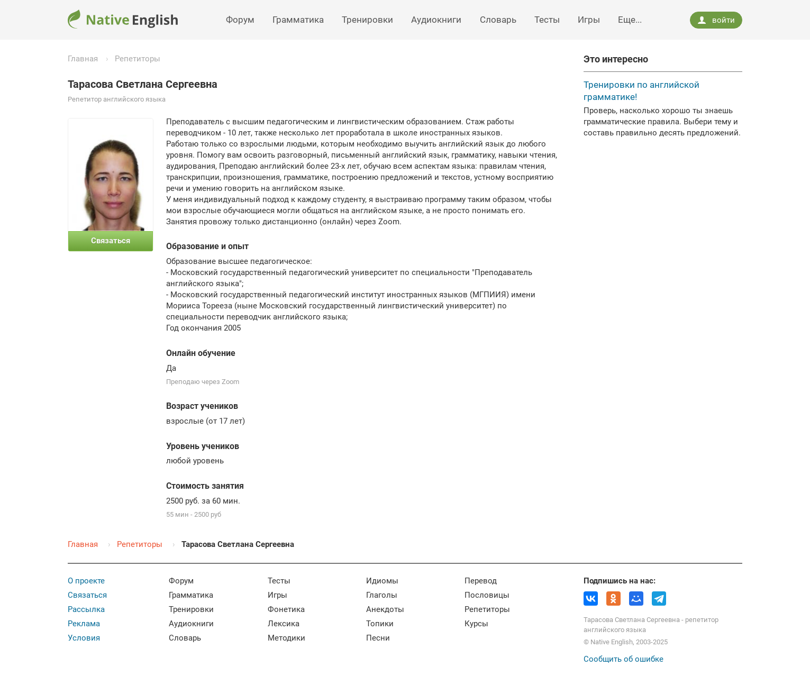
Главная (83, 58)
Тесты (547, 19)
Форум (240, 19)
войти (715, 20)
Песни (378, 638)
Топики (380, 623)
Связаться (87, 595)
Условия (84, 638)
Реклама (84, 623)
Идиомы (382, 581)
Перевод (481, 581)
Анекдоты (385, 609)
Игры (589, 19)
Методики (286, 638)
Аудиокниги (436, 19)
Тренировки (367, 19)
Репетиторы (137, 58)
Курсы (476, 623)
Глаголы (381, 595)
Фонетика (286, 609)
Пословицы (487, 595)
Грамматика (298, 19)
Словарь (498, 19)
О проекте (86, 581)
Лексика (283, 623)
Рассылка (86, 609)
